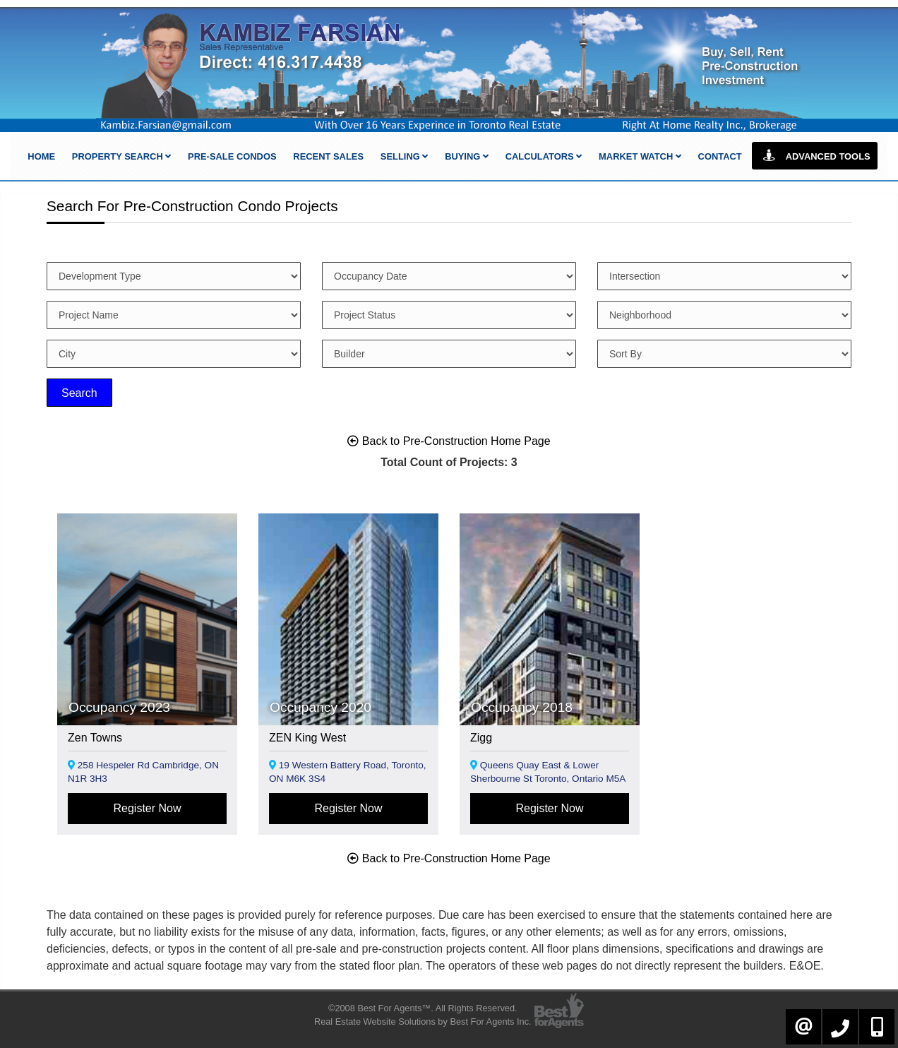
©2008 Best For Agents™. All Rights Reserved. (422, 1008)
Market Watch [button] (640, 156)
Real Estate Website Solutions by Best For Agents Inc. (423, 1021)
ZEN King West (307, 738)
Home (41, 156)
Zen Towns (95, 738)
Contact (720, 156)
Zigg (481, 738)
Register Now (147, 808)
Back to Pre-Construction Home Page (448, 441)
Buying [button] (467, 156)
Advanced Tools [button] (814, 156)
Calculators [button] (543, 156)
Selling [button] (405, 156)
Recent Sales (328, 156)
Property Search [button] (121, 156)
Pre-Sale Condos (232, 156)
